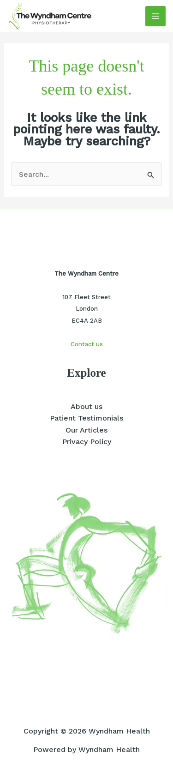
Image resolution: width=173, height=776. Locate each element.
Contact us (87, 344)
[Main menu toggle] (155, 16)
